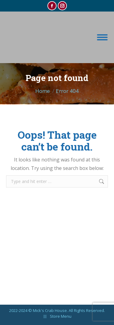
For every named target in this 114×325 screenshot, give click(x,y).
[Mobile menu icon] (102, 37)
